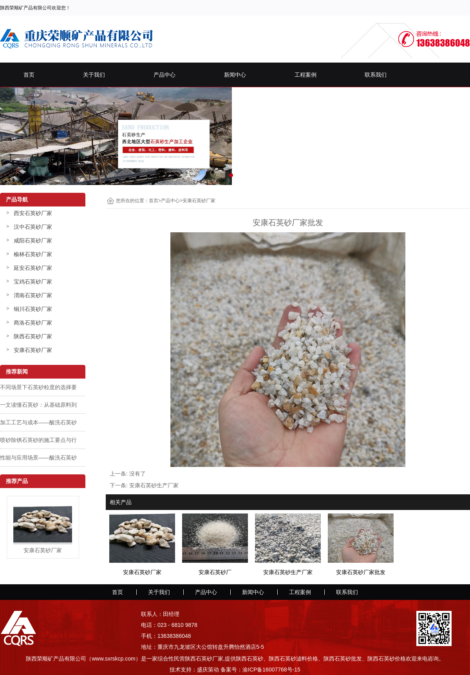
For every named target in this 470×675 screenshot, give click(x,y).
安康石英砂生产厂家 (154, 485)
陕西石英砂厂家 (33, 336)
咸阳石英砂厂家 (33, 240)
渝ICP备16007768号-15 (271, 669)
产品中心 (164, 75)
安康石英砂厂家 (33, 350)
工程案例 (305, 75)
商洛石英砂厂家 (33, 323)
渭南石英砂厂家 (33, 295)
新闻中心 (235, 75)
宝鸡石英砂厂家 (33, 281)
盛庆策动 (208, 669)
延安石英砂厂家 (33, 268)
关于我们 (94, 75)
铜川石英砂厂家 (33, 309)
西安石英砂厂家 (33, 213)
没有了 (137, 473)
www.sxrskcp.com (113, 658)
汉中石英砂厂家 (33, 227)
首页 (29, 75)
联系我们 (376, 75)
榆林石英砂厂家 (33, 254)
